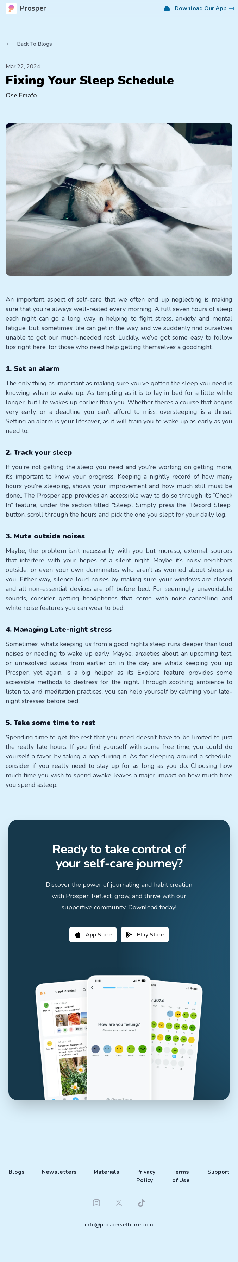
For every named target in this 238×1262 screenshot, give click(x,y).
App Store (93, 935)
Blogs (16, 1172)
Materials (106, 1172)
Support (218, 1172)
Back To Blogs (29, 44)
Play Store (145, 935)
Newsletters (59, 1172)
